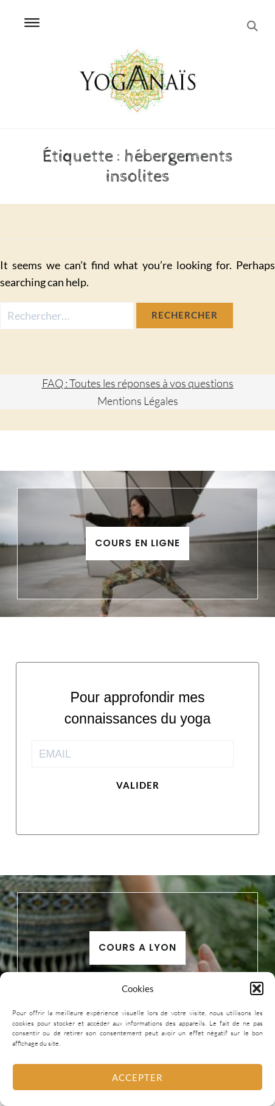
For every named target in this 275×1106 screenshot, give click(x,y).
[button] (257, 988)
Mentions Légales (137, 400)
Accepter (137, 1077)
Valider (137, 785)
